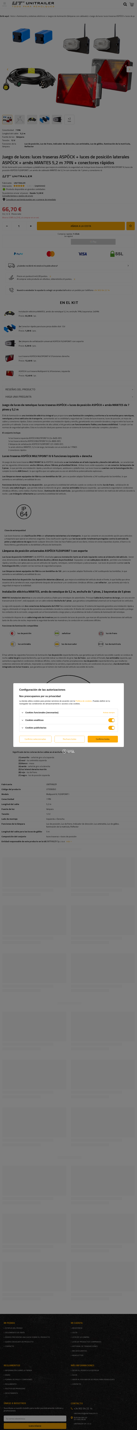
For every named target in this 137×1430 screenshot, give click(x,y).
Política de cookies (83, 701)
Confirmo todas (103, 739)
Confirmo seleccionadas (35, 739)
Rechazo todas (69, 739)
